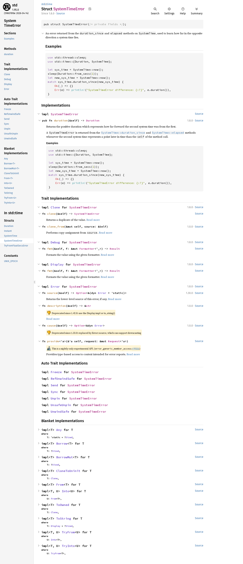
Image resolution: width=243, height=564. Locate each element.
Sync (54, 392)
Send (54, 385)
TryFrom (68, 532)
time (49, 4)
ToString (63, 518)
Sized (69, 437)
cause (51, 325)
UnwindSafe (60, 411)
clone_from (55, 226)
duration (61, 120)
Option (81, 293)
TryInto (68, 546)
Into (65, 491)
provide (53, 341)
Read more (93, 220)
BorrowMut (64, 457)
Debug (55, 242)
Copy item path (90, 9)
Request (114, 341)
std (14, 5)
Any (59, 430)
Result (115, 248)
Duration (93, 120)
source (52, 293)
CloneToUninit (68, 471)
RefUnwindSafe (63, 379)
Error (55, 287)
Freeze (56, 372)
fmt (49, 248)
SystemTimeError (64, 114)
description (56, 305)
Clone (55, 207)
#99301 (135, 348)
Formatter (86, 248)
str (88, 305)
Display (57, 264)
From (60, 484)
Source (60, 13)
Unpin (55, 398)
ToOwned (62, 505)
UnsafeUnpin (61, 405)
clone (51, 213)
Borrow (61, 443)
